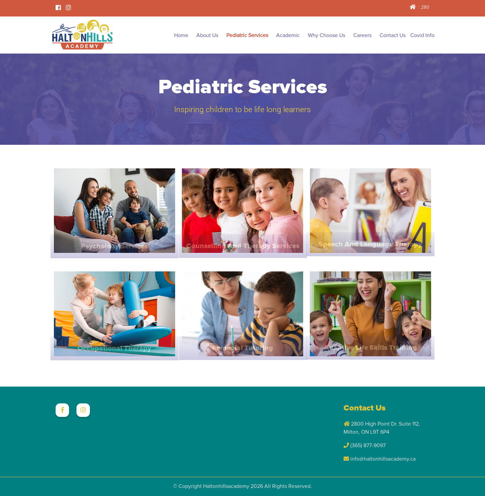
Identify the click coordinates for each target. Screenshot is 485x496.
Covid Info (422, 35)
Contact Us (393, 35)
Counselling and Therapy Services (242, 246)
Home (181, 35)
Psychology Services (114, 246)
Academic (288, 35)
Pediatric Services (247, 35)
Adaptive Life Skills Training (370, 347)
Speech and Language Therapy (370, 244)
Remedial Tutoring (242, 348)
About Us (207, 35)
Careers (362, 35)
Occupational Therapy (114, 348)
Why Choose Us (326, 35)
